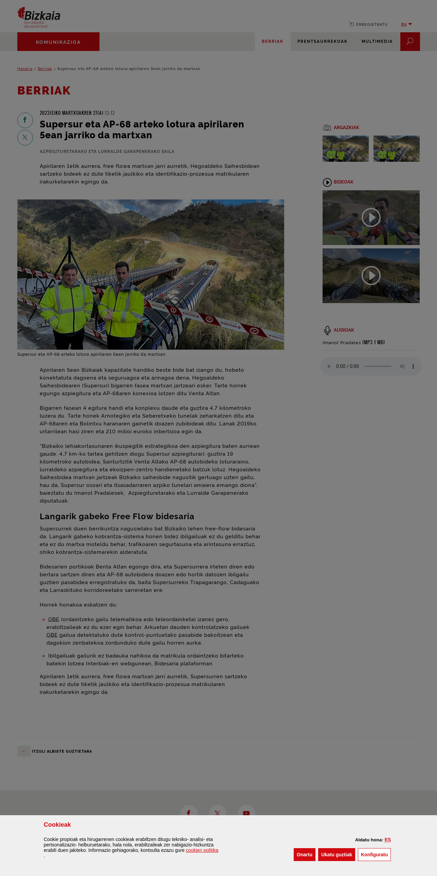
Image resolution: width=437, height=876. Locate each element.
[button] (388, 839)
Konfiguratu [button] (376, 854)
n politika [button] (202, 850)
